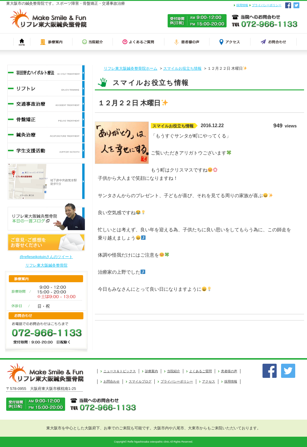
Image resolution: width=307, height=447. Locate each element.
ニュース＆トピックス (119, 371)
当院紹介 (173, 371)
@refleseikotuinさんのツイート (46, 257)
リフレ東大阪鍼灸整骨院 (46, 265)
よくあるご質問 (200, 371)
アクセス (208, 381)
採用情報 (242, 5)
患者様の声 (229, 371)
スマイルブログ (140, 381)
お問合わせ (111, 381)
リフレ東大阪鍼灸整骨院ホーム (130, 68)
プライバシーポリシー (266, 5)
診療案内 (151, 371)
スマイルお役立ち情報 (182, 68)
